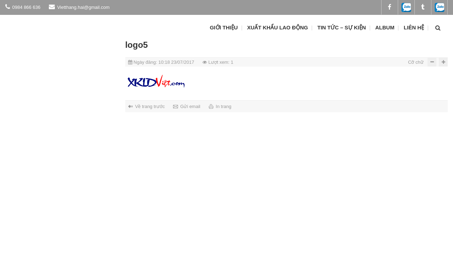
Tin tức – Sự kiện (341, 27)
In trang (223, 106)
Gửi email (190, 106)
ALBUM (384, 27)
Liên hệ (414, 27)
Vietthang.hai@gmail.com (79, 7)
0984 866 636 (22, 7)
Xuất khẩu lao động (277, 27)
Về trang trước (150, 106)
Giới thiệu (224, 27)
